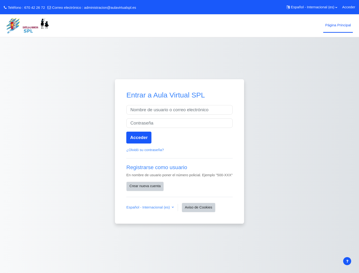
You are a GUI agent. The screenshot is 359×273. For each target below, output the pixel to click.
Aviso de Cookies (198, 207)
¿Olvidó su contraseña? (145, 150)
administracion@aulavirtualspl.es (110, 7)
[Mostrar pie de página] (347, 261)
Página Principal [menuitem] (338, 25)
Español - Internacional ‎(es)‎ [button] (148, 207)
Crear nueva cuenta (145, 186)
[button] (311, 7)
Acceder (348, 7)
